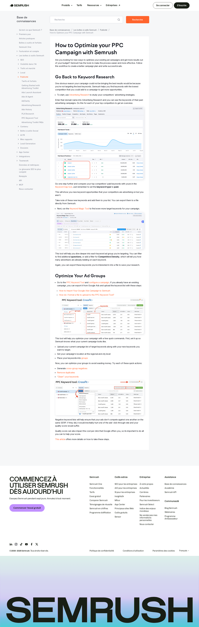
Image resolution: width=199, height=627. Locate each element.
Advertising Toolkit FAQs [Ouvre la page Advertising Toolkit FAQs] (32, 122)
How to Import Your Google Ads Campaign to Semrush (84, 290)
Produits (66, 5)
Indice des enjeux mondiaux (148, 510)
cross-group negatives (76, 368)
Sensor (118, 517)
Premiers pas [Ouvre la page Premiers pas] (25, 34)
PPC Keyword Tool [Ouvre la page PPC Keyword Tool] (30, 118)
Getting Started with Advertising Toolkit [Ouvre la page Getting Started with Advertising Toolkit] (31, 86)
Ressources (93, 5)
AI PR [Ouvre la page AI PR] (22, 135)
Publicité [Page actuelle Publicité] (24, 77)
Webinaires (170, 512)
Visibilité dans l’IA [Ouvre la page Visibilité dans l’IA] (28, 64)
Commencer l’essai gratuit (27, 508)
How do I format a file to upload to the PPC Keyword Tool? (86, 295)
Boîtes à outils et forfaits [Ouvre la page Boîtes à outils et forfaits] (30, 43)
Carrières (144, 492)
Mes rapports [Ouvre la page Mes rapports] (26, 139)
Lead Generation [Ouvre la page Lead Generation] (28, 143)
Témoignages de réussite (101, 505)
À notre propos (146, 484)
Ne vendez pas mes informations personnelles (148, 517)
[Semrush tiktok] (21, 544)
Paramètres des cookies (164, 551)
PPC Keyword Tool (75, 282)
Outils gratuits (121, 513)
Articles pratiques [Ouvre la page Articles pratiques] (27, 38)
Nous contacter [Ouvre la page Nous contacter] (26, 189)
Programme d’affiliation (100, 513)
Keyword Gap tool (63, 187)
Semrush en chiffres (99, 509)
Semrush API (170, 492)
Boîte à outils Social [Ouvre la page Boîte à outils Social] (29, 130)
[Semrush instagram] (16, 544)
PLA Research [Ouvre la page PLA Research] (28, 114)
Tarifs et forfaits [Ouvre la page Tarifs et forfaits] (29, 81)
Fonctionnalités (97, 488)
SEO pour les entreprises (126, 484)
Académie (169, 488)
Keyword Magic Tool (79, 208)
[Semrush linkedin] (10, 544)
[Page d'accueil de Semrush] (19, 5)
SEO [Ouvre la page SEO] (22, 59)
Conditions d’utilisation (133, 551)
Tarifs (79, 5)
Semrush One (96, 484)
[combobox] (83, 19)
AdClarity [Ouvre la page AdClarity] (26, 101)
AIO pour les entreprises (126, 488)
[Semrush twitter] (36, 544)
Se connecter (163, 5)
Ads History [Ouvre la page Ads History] (27, 109)
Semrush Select (147, 505)
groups (84, 358)
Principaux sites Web (124, 509)
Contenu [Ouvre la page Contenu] (24, 126)
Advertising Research (79, 94)
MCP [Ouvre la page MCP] (21, 184)
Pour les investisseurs (150, 500)
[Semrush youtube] (26, 544)
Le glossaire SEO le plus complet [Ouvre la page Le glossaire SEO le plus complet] (30, 170)
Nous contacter (147, 524)
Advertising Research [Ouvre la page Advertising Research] (31, 105)
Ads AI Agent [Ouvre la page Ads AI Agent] (27, 97)
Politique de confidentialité (102, 551)
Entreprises (111, 5)
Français (183, 551)
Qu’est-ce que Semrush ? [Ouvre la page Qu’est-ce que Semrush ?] (30, 30)
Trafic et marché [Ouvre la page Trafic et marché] (27, 68)
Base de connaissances (60, 30)
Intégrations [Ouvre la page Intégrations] (24, 156)
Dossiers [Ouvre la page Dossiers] (24, 148)
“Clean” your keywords (68, 376)
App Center (120, 505)
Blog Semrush (171, 508)
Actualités (144, 488)
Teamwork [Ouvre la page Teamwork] (23, 160)
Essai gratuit (95, 496)
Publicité (103, 30)
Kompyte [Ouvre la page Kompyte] (23, 176)
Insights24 (119, 496)
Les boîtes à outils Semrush (85, 30)
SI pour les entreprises (125, 492)
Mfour (117, 500)
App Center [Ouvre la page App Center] (24, 152)
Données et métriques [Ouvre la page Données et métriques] (29, 165)
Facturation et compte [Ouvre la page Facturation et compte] (29, 51)
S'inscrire (181, 5)
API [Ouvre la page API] (20, 180)
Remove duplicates (66, 372)
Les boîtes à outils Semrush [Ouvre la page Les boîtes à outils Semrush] (31, 55)
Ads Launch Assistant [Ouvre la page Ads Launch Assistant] (31, 92)
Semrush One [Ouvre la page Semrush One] (25, 47)
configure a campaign (99, 282)
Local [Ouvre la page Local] (22, 72)
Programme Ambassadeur (171, 517)
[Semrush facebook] (31, 544)
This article (60, 439)
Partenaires (145, 496)
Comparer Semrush (99, 500)
